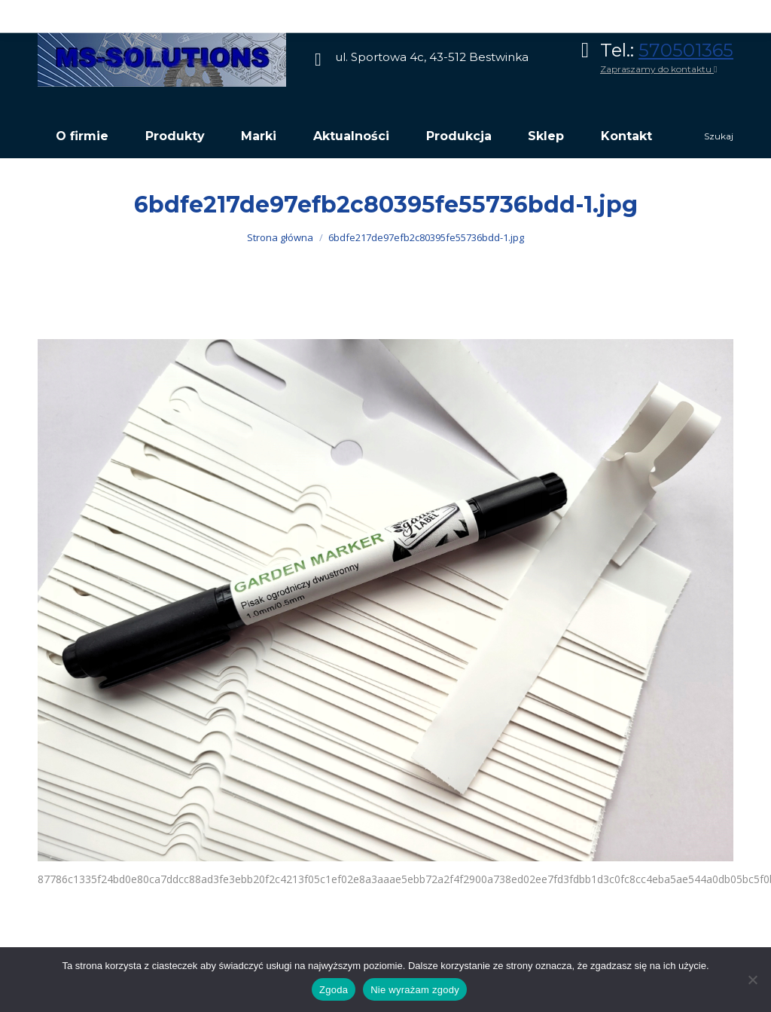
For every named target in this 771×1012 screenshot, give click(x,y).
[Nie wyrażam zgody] (752, 979)
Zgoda (333, 989)
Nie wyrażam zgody (414, 989)
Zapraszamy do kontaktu (658, 69)
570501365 (685, 50)
